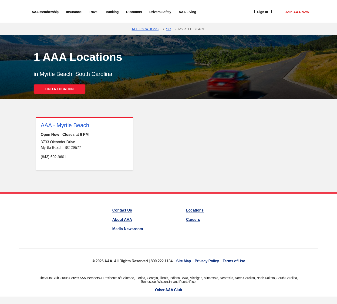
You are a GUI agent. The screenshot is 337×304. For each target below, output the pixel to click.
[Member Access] (292, 11)
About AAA (122, 220)
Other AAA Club (168, 290)
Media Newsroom (127, 229)
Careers (193, 220)
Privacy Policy (207, 261)
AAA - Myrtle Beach (65, 125)
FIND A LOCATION (59, 89)
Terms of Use (234, 261)
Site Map (183, 261)
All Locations (144, 29)
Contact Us (122, 210)
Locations (195, 210)
